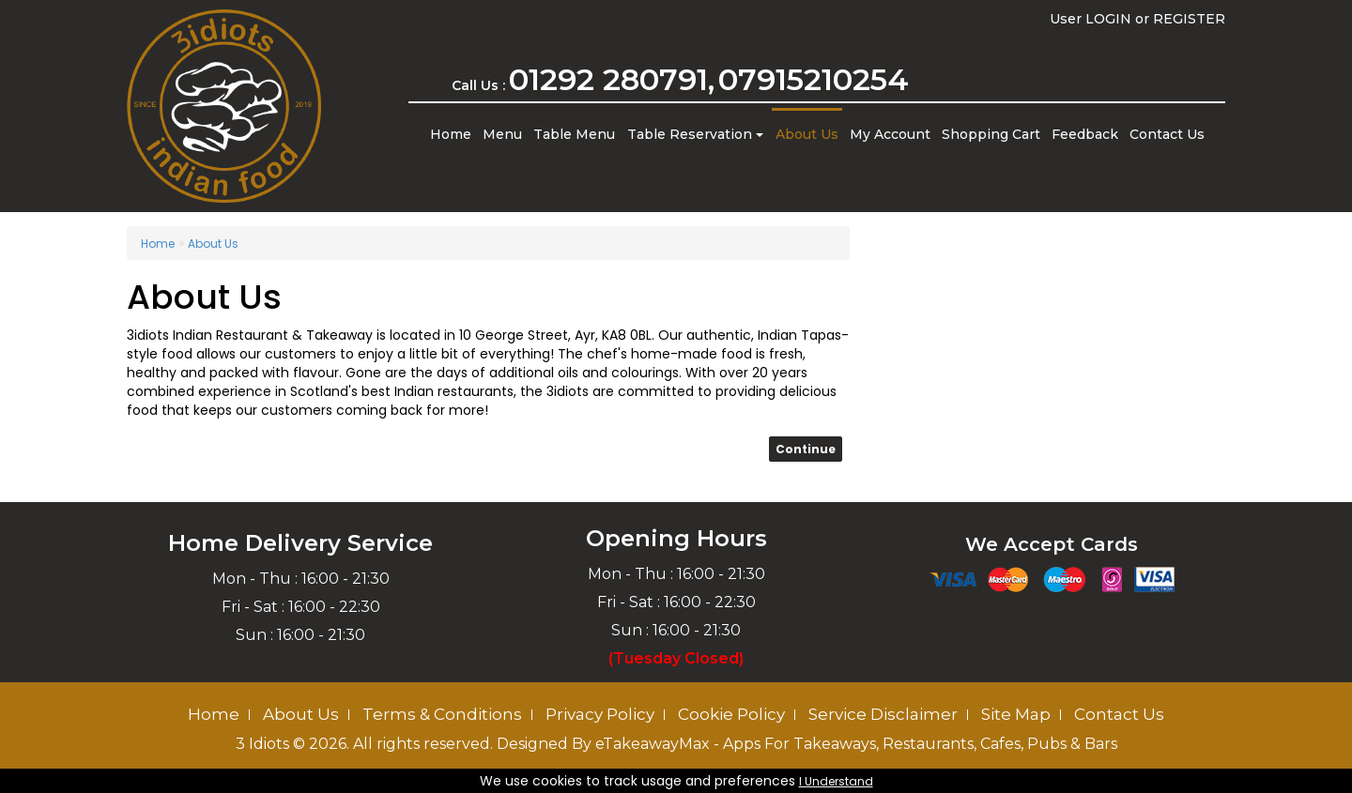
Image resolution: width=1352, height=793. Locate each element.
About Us (807, 134)
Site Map (1016, 714)
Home (450, 134)
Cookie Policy (731, 714)
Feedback (1085, 134)
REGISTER (1189, 18)
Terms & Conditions (442, 714)
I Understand (836, 781)
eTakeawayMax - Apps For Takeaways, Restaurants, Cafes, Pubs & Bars (856, 744)
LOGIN (1108, 18)
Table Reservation (695, 134)
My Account (890, 134)
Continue (806, 449)
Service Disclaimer (883, 714)
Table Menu (574, 134)
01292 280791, (611, 79)
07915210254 (813, 79)
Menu (502, 134)
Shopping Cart (991, 134)
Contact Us (1167, 134)
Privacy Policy (599, 714)
